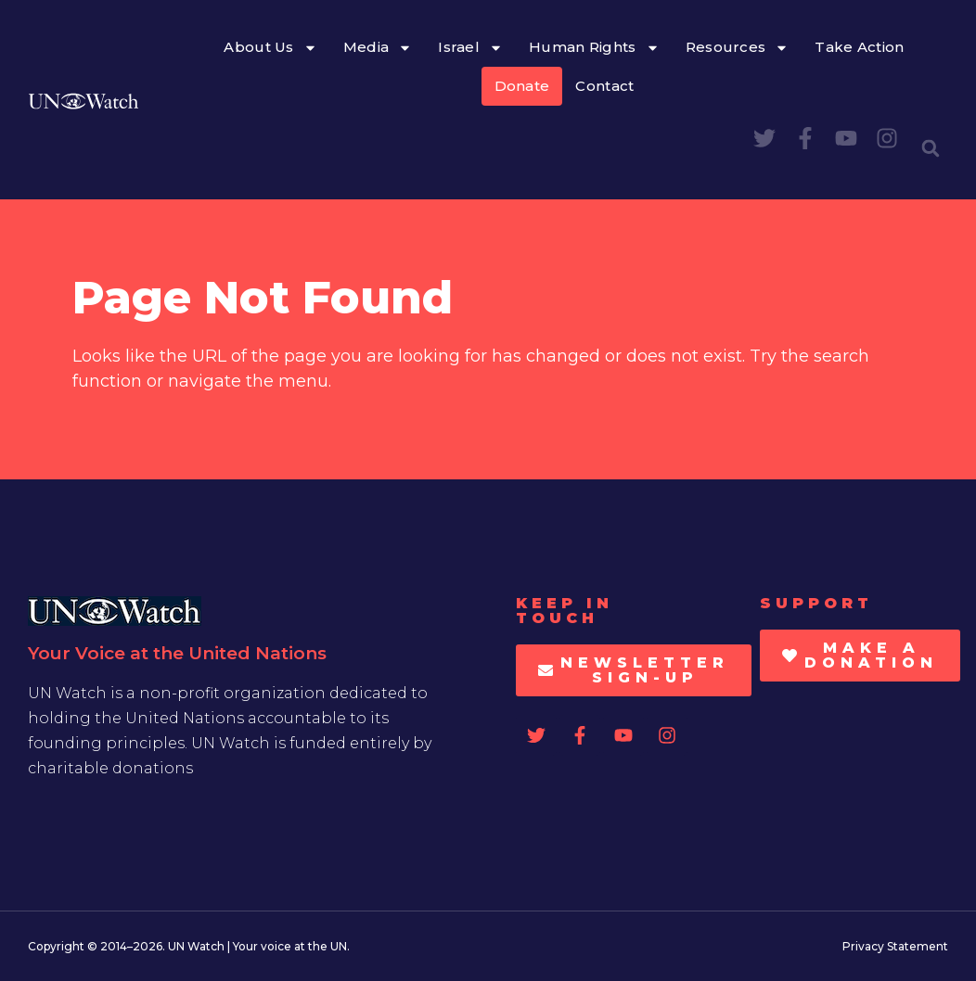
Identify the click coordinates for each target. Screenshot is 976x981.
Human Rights (594, 48)
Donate (522, 86)
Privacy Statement (895, 946)
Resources (738, 48)
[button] (930, 148)
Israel (470, 48)
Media (378, 48)
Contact (604, 86)
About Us (270, 48)
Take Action (859, 47)
